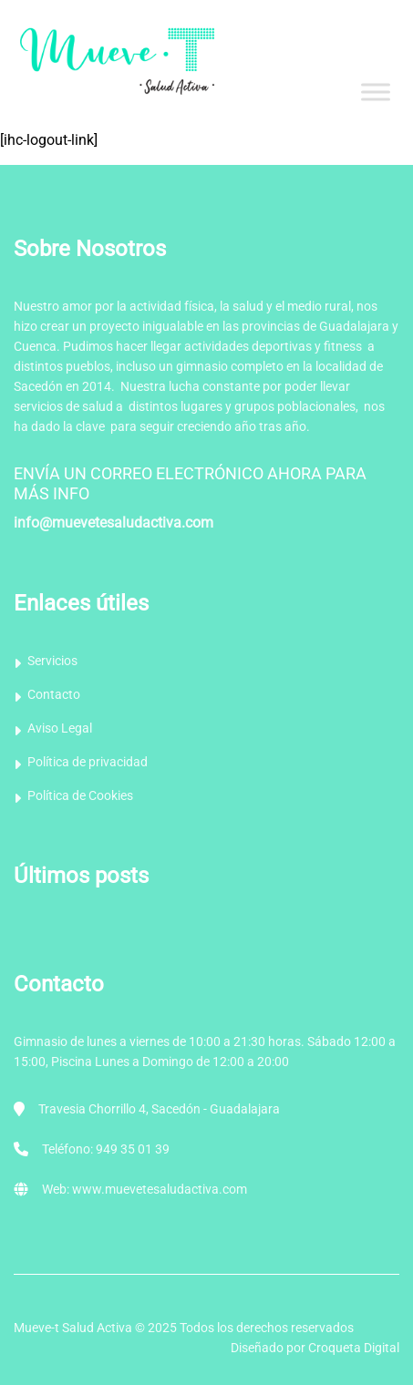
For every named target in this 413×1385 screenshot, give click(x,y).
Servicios (52, 660)
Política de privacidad (87, 761)
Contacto (53, 694)
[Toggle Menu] (375, 91)
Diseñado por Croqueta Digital (315, 1347)
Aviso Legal (59, 728)
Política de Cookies (80, 795)
